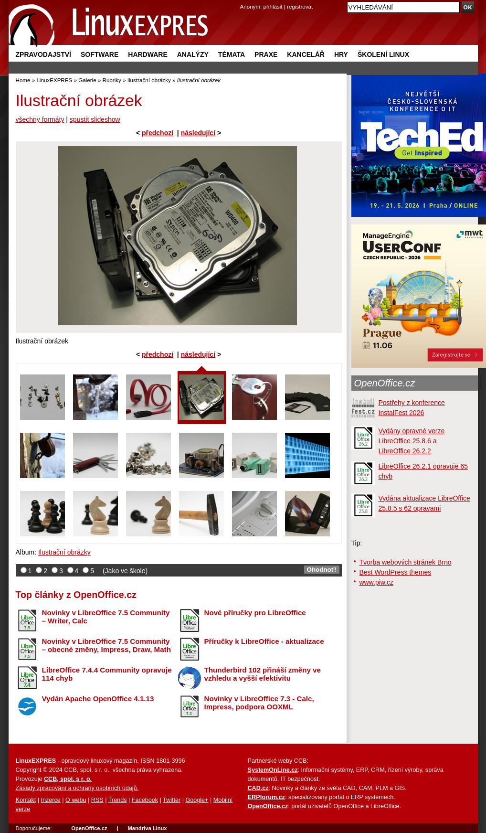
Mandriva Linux (147, 828)
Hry (341, 54)
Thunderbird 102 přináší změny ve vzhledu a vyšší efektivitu (262, 674)
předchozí (157, 133)
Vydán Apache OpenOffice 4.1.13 (98, 698)
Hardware (147, 54)
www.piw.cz (376, 582)
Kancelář (306, 54)
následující (198, 133)
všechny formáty (40, 119)
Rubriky (112, 80)
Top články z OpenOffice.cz (76, 594)
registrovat (300, 6)
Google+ (196, 800)
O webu (75, 800)
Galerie (87, 80)
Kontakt (26, 800)
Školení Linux (383, 54)
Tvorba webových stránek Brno (405, 562)
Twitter (171, 800)
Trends (117, 800)
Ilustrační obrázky (149, 80)
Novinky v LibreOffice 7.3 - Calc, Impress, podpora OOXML (259, 702)
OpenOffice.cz (384, 383)
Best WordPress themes (395, 572)
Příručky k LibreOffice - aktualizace (264, 641)
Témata (231, 54)
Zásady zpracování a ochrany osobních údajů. (77, 788)
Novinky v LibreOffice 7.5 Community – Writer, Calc (106, 617)
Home (23, 80)
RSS (97, 800)
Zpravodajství (43, 54)
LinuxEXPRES (54, 80)
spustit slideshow (95, 119)
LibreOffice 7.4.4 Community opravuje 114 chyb (107, 674)
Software (99, 54)
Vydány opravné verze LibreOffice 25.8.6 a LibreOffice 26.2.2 (412, 441)
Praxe (265, 54)
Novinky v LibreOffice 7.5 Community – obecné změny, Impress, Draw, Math (106, 645)
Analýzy (193, 54)
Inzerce (51, 800)
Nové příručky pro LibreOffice (255, 613)
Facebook (145, 800)
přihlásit (273, 6)
